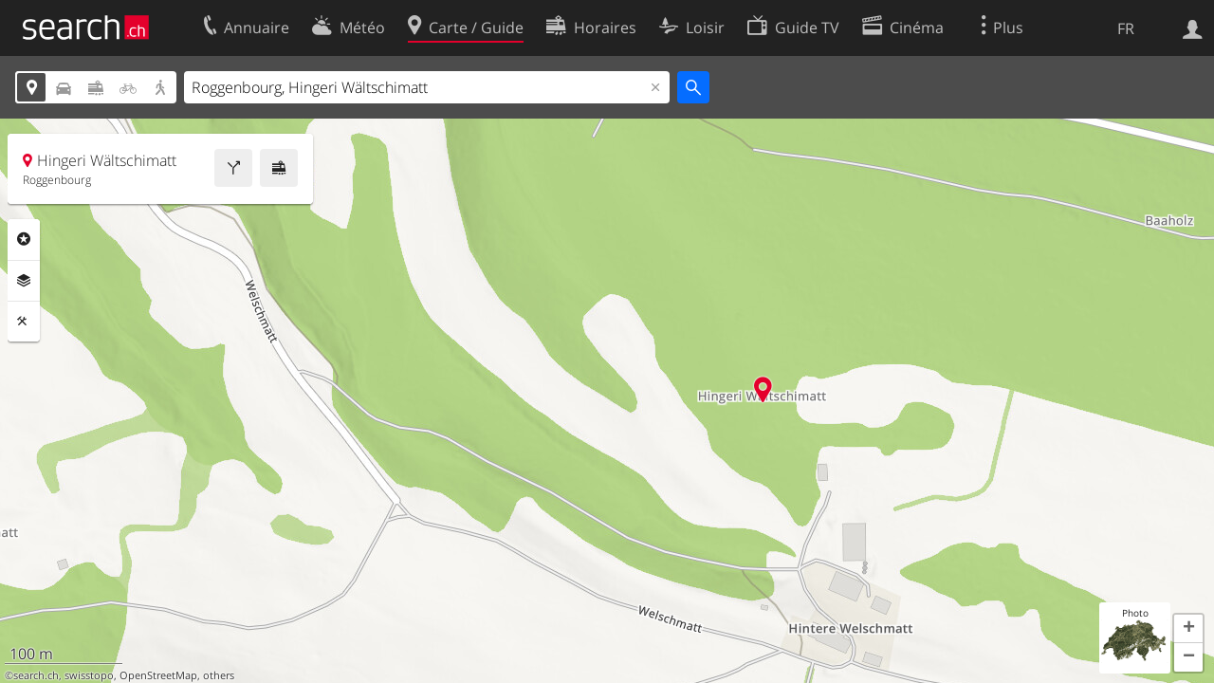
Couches (24, 281)
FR (1125, 28)
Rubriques (24, 239)
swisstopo (89, 675)
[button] (1188, 629)
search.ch (36, 675)
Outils (24, 322)
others (218, 675)
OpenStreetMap (158, 675)
